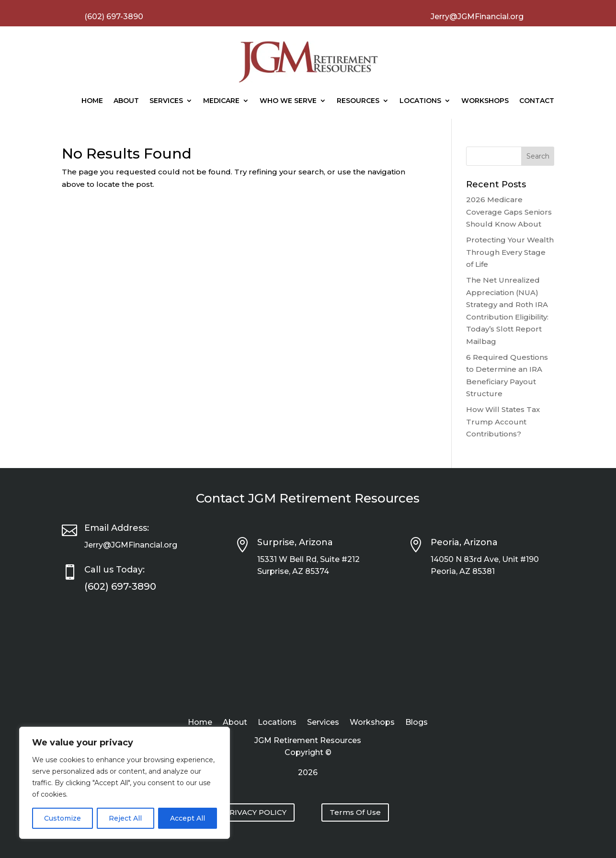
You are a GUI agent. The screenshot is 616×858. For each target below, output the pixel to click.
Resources (358, 100)
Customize (62, 818)
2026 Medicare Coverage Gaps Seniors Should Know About (509, 212)
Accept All (187, 818)
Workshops (485, 100)
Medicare (221, 100)
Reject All (125, 818)
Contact (536, 100)
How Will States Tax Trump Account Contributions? (503, 421)
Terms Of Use (355, 812)
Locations (420, 100)
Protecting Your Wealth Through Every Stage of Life (510, 252)
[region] (124, 783)
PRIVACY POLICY (255, 812)
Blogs (416, 723)
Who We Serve (288, 100)
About (126, 100)
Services (166, 100)
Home (92, 100)
